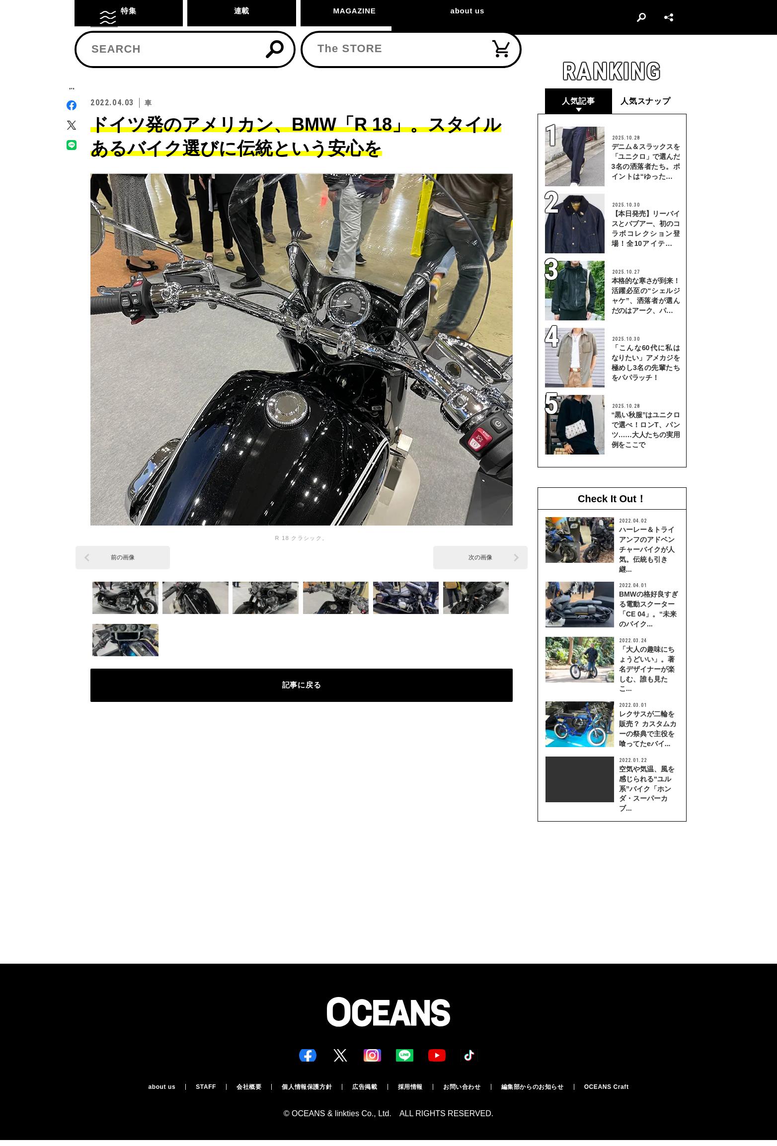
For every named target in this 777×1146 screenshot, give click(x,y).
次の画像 (480, 558)
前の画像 (123, 558)
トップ (98, 63)
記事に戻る (301, 692)
